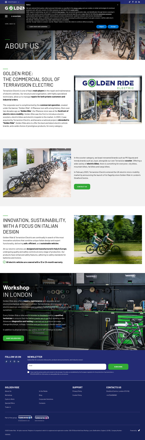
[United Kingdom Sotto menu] (18, 2)
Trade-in (8, 407)
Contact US (82, 187)
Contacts (42, 403)
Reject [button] (101, 26)
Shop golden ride (13, 338)
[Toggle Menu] (6, 16)
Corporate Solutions (46, 399)
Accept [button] (113, 26)
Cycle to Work (9, 399)
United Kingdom (12, 2)
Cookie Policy (77, 395)
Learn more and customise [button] (38, 26)
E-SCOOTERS (16, 16)
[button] (117, 4)
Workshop (8, 395)
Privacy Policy (77, 391)
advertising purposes (105, 14)
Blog (40, 395)
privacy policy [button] (78, 8)
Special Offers (10, 403)
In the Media (43, 391)
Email (67, 366)
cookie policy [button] (74, 10)
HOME (6, 24)
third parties (61, 12)
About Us (8, 391)
